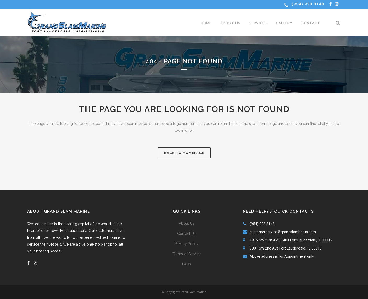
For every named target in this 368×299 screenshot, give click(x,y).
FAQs (186, 264)
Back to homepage (184, 153)
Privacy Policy (186, 244)
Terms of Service (186, 254)
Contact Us (186, 233)
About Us (186, 223)
